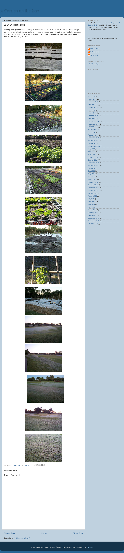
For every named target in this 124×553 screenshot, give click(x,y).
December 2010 (93, 218)
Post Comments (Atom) (22, 538)
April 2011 (91, 207)
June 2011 (91, 201)
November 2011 (93, 190)
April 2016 (91, 96)
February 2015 (93, 116)
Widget (97, 64)
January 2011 (93, 215)
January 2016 (93, 104)
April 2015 (91, 110)
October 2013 (93, 143)
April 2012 (91, 176)
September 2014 (94, 129)
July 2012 (91, 171)
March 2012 (92, 179)
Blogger (89, 547)
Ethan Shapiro (95, 49)
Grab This (92, 64)
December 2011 (93, 188)
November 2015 (93, 107)
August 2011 (92, 196)
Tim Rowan (94, 55)
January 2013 (93, 160)
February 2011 (93, 213)
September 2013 (94, 146)
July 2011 (91, 199)
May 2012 (91, 174)
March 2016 (92, 99)
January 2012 (93, 185)
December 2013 (93, 138)
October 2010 (93, 224)
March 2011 (92, 210)
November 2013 (93, 140)
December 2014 (93, 121)
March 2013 (92, 154)
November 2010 (93, 221)
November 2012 (93, 165)
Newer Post (9, 533)
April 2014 (91, 132)
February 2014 (93, 135)
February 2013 (93, 157)
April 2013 (91, 152)
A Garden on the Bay (19, 10)
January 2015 (93, 118)
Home (44, 533)
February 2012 (93, 182)
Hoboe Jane (94, 52)
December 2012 (93, 163)
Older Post (78, 533)
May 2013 (91, 149)
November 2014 (93, 124)
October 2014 (93, 127)
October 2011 (93, 193)
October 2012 (93, 168)
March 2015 (92, 113)
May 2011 (91, 204)
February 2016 (93, 102)
